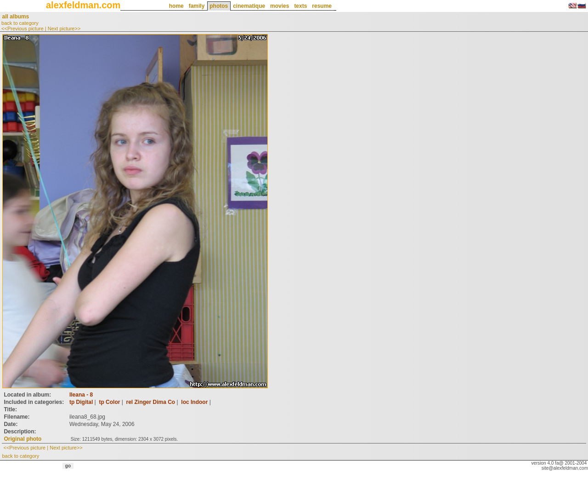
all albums (15, 16)
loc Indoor (194, 402)
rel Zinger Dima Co (150, 402)
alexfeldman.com (83, 5)
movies (279, 6)
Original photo (22, 439)
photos (218, 6)
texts (300, 6)
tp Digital (81, 402)
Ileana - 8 (81, 395)
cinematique (249, 6)
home (176, 6)
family (197, 6)
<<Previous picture (22, 28)
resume (322, 6)
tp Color (109, 402)
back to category (20, 23)
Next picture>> (64, 28)
